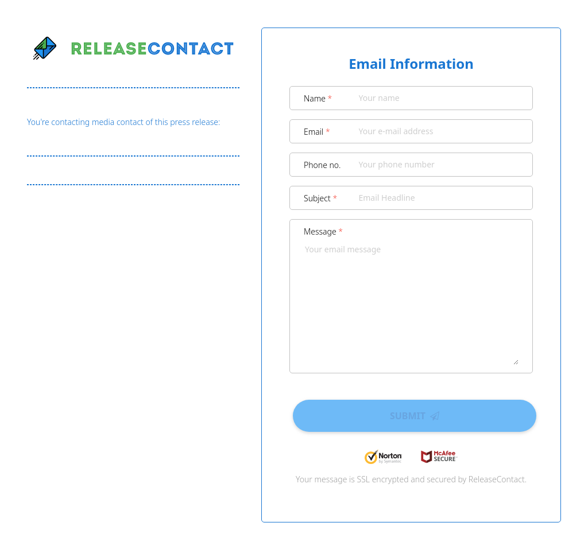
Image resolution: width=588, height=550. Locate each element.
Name (318, 98)
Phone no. (322, 164)
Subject (320, 198)
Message (323, 231)
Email (317, 131)
